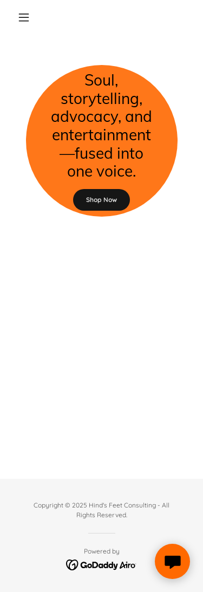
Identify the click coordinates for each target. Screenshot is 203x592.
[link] (101, 563)
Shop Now (101, 200)
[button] (26, 17)
